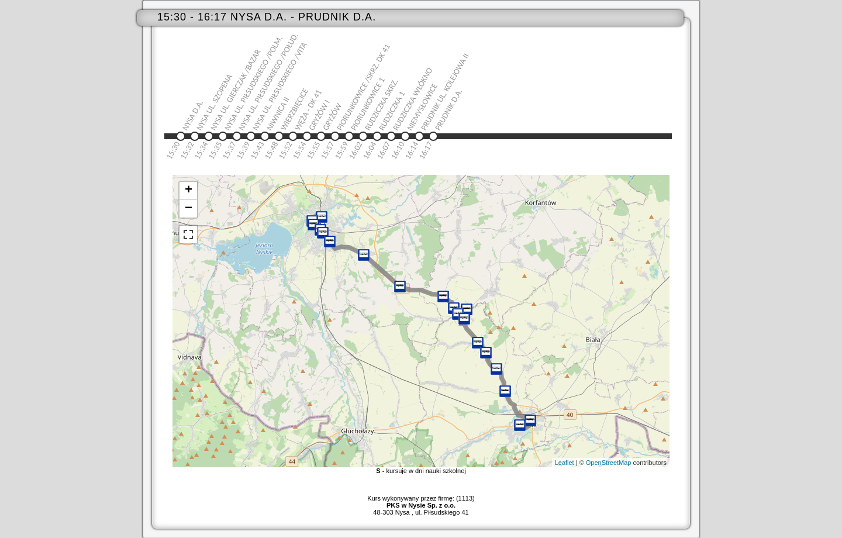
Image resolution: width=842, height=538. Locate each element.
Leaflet (564, 462)
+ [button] (188, 190)
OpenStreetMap (609, 462)
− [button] (188, 209)
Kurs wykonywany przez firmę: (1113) (420, 502)
